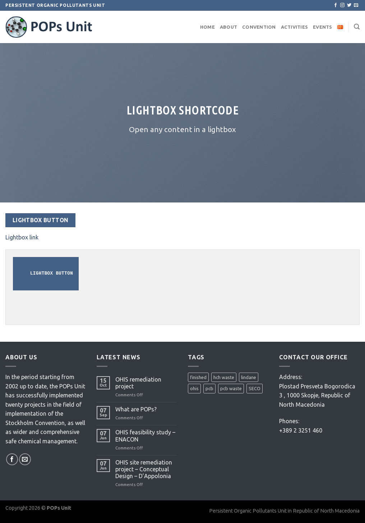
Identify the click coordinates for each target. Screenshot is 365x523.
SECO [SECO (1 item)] (254, 388)
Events (322, 26)
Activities (294, 26)
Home (207, 26)
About (228, 26)
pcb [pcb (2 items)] (209, 388)
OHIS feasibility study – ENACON (145, 435)
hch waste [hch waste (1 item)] (223, 377)
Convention (259, 26)
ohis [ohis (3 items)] (194, 388)
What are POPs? (136, 409)
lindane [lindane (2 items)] (248, 377)
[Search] (357, 27)
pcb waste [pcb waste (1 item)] (231, 388)
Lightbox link (21, 237)
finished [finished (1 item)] (198, 377)
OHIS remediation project (138, 382)
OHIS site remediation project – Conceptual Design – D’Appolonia (143, 469)
